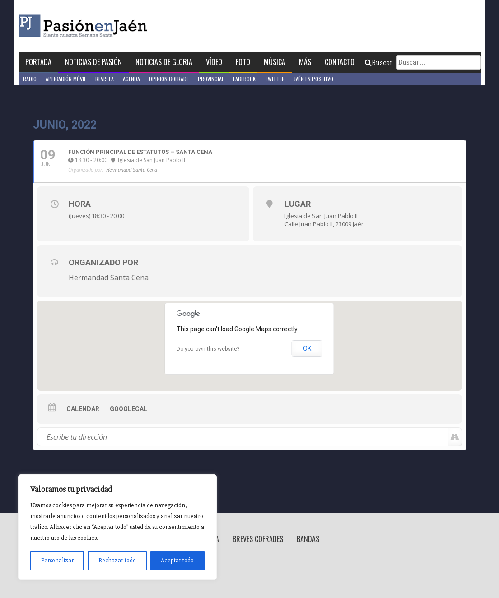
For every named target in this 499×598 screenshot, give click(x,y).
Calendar (82, 409)
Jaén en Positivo (313, 79)
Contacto (339, 61)
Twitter (275, 79)
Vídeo (214, 61)
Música (274, 61)
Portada (38, 61)
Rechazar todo (117, 560)
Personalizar (57, 560)
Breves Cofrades (258, 538)
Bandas (308, 538)
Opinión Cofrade (169, 79)
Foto (243, 61)
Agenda (131, 79)
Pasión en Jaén (107, 26)
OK (307, 348)
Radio (30, 79)
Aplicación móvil (66, 79)
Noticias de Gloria (163, 61)
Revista (104, 79)
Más (305, 61)
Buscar (378, 62)
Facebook (244, 79)
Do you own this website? (208, 349)
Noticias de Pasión (93, 61)
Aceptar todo (177, 560)
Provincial (211, 79)
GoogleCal (128, 409)
